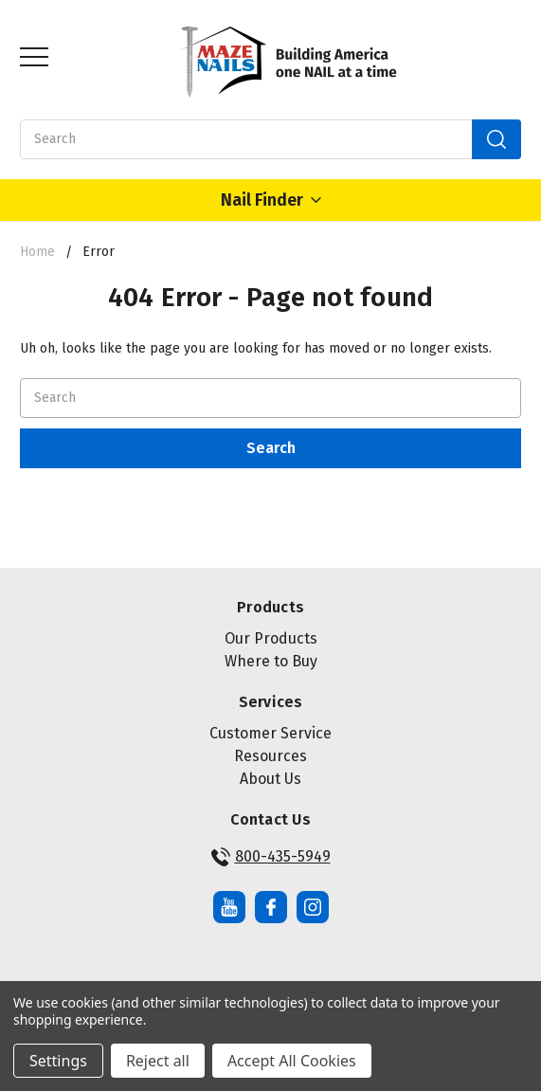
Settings (58, 1060)
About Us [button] (270, 779)
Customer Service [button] (270, 733)
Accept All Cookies (291, 1060)
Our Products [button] (271, 638)
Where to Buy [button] (271, 661)
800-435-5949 (271, 856)
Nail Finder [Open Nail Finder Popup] (271, 200)
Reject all (157, 1060)
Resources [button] (270, 756)
